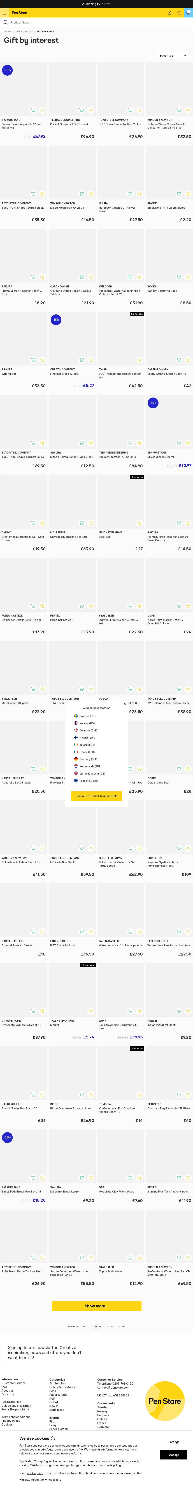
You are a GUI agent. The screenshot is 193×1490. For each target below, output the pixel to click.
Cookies (7, 1424)
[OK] (96, 22)
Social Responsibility (15, 1409)
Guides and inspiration (16, 1405)
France (101, 1423)
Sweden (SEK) (85, 716)
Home (7, 31)
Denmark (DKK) (86, 730)
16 (108, 1326)
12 (92, 1326)
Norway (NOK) (85, 723)
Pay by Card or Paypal (96, 4)
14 (100, 1326)
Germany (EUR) (86, 759)
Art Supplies (57, 1383)
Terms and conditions (15, 1417)
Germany (103, 1427)
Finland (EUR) (84, 737)
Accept (174, 1455)
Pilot (52, 1421)
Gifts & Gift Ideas (24, 31)
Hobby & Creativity (62, 1387)
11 (87, 1326)
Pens (52, 1391)
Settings (173, 1442)
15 (104, 1326)
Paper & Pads (58, 1394)
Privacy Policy (10, 1420)
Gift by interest (45, 31)
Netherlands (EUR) (87, 766)
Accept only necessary (46, 1479)
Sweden (102, 1407)
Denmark (103, 1415)
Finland (102, 1419)
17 (112, 1326)
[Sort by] (173, 55)
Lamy (53, 1425)
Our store (7, 1394)
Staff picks (56, 1410)
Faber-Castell (58, 1429)
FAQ (4, 1387)
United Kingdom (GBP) (90, 773)
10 (84, 1326)
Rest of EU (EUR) (86, 780)
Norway (102, 1411)
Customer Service (13, 1383)
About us (7, 1390)
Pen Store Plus (11, 1402)
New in (53, 1406)
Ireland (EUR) (84, 744)
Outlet (53, 1402)
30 (119, 1326)
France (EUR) (84, 752)
